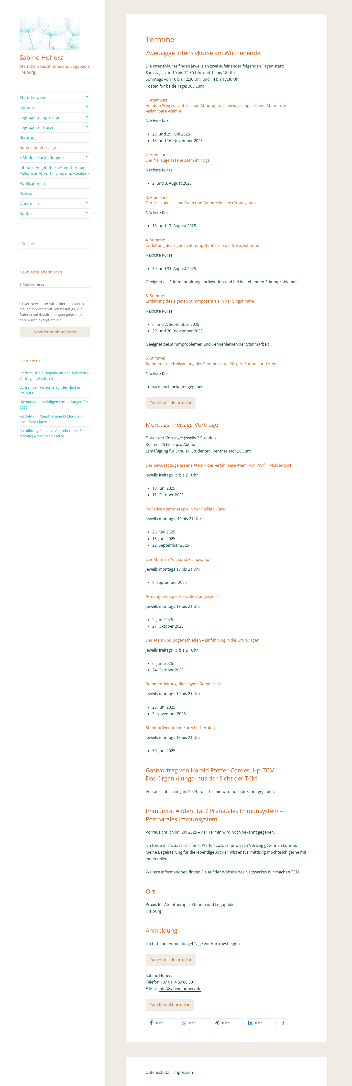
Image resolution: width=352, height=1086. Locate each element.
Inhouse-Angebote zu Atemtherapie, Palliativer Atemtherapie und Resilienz (54, 170)
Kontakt (27, 213)
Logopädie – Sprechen (40, 117)
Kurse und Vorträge (38, 147)
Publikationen (32, 183)
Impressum (183, 1072)
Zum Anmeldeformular (171, 402)
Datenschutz (157, 1072)
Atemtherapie (32, 97)
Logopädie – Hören (37, 127)
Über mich (29, 203)
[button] (162, 1022)
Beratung (28, 137)
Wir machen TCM (283, 872)
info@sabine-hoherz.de (180, 988)
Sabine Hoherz (41, 57)
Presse (26, 193)
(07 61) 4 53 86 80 (177, 982)
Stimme (27, 107)
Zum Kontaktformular (170, 1004)
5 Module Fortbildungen (42, 157)
